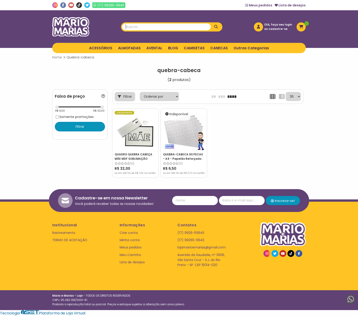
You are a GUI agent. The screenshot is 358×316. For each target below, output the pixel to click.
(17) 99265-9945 (190, 240)
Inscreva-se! (283, 200)
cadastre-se (277, 29)
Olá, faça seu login (278, 24)
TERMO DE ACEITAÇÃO (69, 240)
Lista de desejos (290, 5)
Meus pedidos (258, 5)
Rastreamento (63, 232)
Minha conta (130, 240)
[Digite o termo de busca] (166, 27)
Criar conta (129, 232)
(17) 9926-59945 (190, 232)
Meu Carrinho (130, 255)
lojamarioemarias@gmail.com (201, 247)
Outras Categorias (251, 48)
